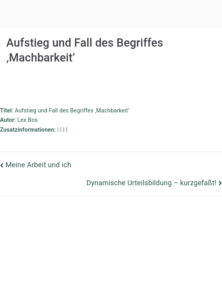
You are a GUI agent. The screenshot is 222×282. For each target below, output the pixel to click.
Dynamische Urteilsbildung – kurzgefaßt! (152, 183)
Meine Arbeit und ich (38, 165)
